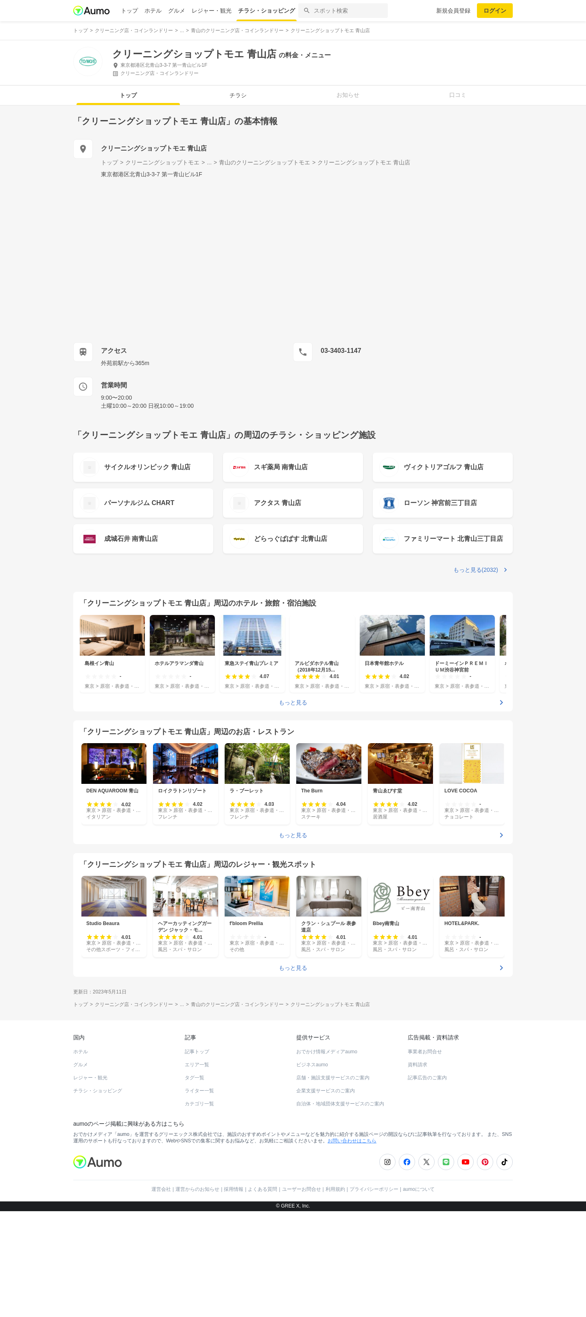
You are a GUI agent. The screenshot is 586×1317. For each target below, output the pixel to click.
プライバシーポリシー (374, 1189)
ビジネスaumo (312, 1064)
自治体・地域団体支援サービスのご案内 (340, 1103)
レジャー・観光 (212, 10)
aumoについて (419, 1189)
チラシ (238, 95)
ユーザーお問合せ (301, 1189)
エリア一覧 (197, 1064)
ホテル (153, 10)
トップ (129, 10)
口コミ (457, 95)
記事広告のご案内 (427, 1077)
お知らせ (348, 95)
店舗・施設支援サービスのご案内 (333, 1077)
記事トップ (197, 1051)
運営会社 (161, 1189)
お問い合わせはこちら (352, 1141)
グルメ (176, 10)
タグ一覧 (194, 1077)
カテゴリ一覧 (199, 1103)
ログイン (494, 10)
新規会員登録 (453, 10)
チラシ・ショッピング (266, 10)
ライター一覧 (199, 1090)
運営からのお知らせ (197, 1189)
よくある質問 (262, 1189)
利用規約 (335, 1189)
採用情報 (233, 1189)
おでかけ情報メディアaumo (326, 1051)
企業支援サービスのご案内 (325, 1090)
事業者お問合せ (425, 1051)
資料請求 (417, 1064)
